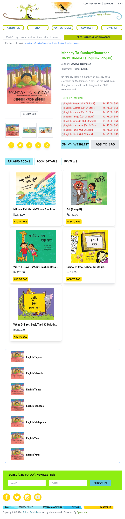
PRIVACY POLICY (26, 508)
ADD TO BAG (105, 144)
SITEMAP (75, 508)
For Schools (62, 27)
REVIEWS (70, 161)
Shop (38, 27)
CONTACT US (105, 508)
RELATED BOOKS (19, 161)
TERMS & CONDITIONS (52, 508)
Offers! (112, 27)
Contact (87, 27)
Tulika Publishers (32, 512)
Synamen (82, 512)
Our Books (9, 43)
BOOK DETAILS (47, 161)
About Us (13, 27)
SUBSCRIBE (100, 483)
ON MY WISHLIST (75, 144)
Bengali (19, 43)
